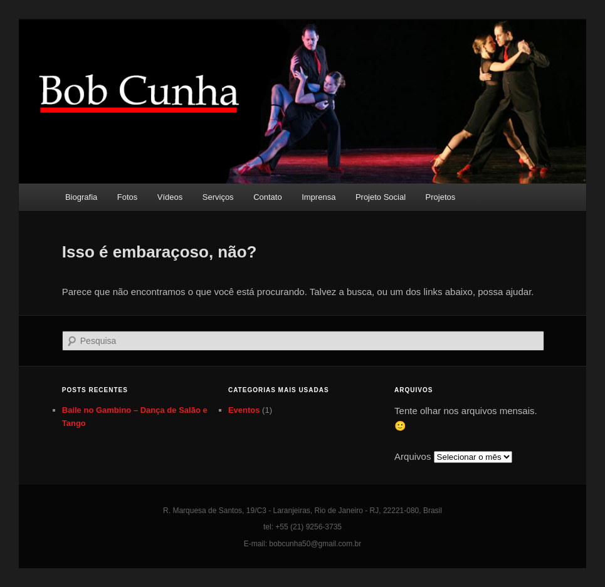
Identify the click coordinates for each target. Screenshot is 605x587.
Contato (267, 197)
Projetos (441, 197)
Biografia (81, 197)
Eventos (244, 410)
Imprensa (318, 197)
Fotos (127, 197)
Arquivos (412, 456)
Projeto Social (380, 197)
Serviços (218, 197)
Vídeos (169, 197)
